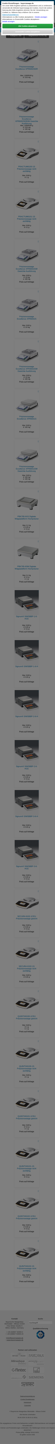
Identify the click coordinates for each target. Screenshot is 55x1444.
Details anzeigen (41, 17)
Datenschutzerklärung (10, 15)
